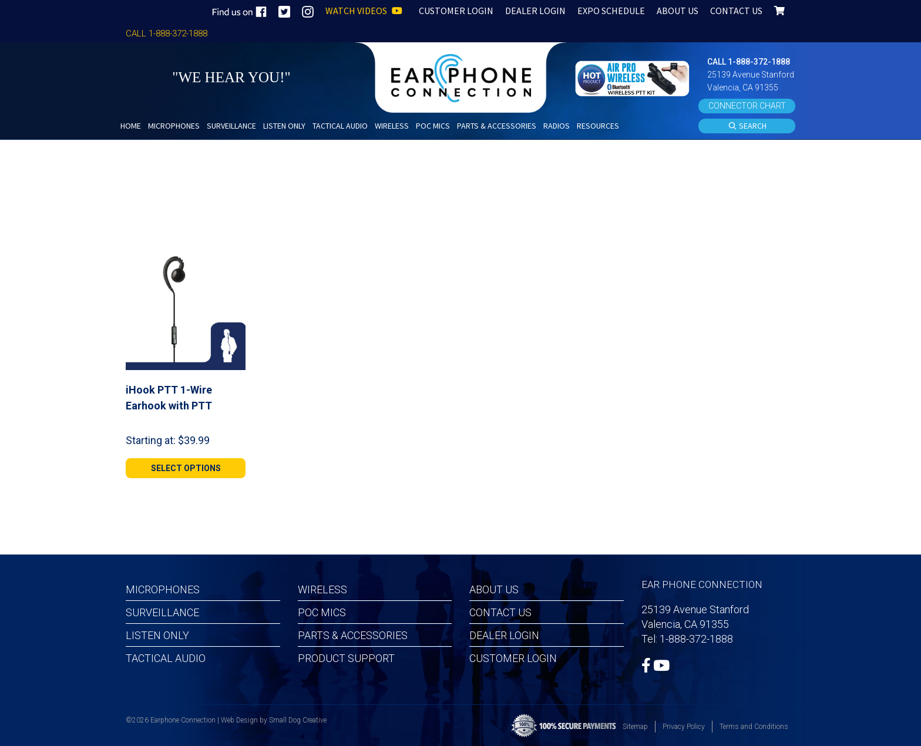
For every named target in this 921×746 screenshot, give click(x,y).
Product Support (346, 658)
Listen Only (157, 635)
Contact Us (500, 612)
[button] (634, 77)
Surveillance (162, 612)
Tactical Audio (166, 658)
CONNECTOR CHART (747, 105)
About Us (494, 589)
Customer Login (513, 658)
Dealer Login (504, 635)
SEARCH (747, 126)
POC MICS (322, 612)
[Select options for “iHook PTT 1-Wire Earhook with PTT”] (186, 468)
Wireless (322, 589)
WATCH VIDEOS (363, 10)
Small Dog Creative (298, 720)
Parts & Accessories (353, 635)
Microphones (163, 589)
